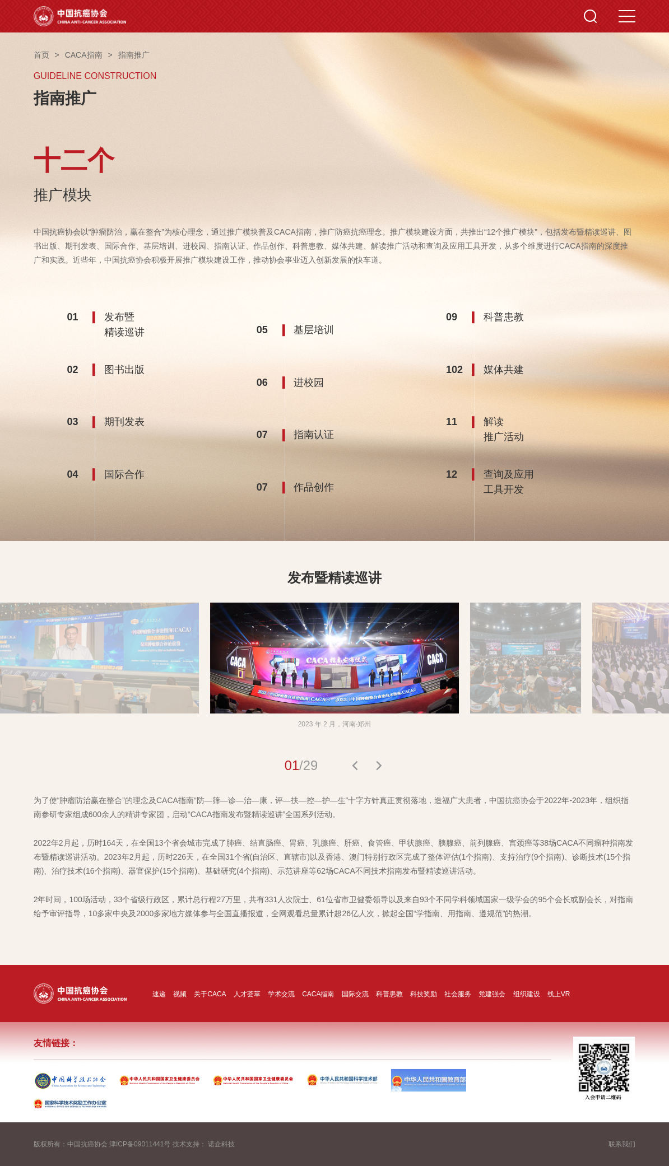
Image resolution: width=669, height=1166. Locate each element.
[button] (354, 765)
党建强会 (491, 994)
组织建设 (526, 994)
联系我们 (621, 1144)
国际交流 (355, 994)
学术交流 (281, 994)
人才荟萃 (247, 994)
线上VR (558, 994)
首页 (41, 54)
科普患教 (389, 994)
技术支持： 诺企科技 (204, 1144)
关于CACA (210, 994)
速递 (159, 994)
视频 (180, 994)
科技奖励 (423, 994)
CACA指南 (318, 994)
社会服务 (457, 994)
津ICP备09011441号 (139, 1144)
